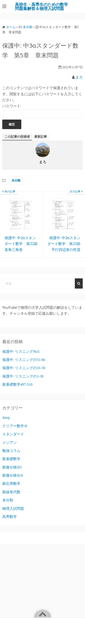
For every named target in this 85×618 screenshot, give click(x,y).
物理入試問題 (13, 508)
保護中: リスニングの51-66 (23, 360)
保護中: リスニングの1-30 (23, 376)
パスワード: (42, 110)
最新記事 (40, 136)
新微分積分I (12, 467)
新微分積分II (12, 475)
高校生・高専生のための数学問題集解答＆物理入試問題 (41, 6)
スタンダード (13, 434)
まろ (79, 77)
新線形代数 (11, 492)
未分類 (16, 180)
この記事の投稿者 (17, 136)
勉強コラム (11, 451)
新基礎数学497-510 (17, 384)
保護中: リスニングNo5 (20, 351)
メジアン (9, 442)
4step (6, 417)
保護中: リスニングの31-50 (23, 368)
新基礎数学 (11, 459)
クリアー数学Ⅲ (15, 426)
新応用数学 (11, 484)
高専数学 (9, 517)
